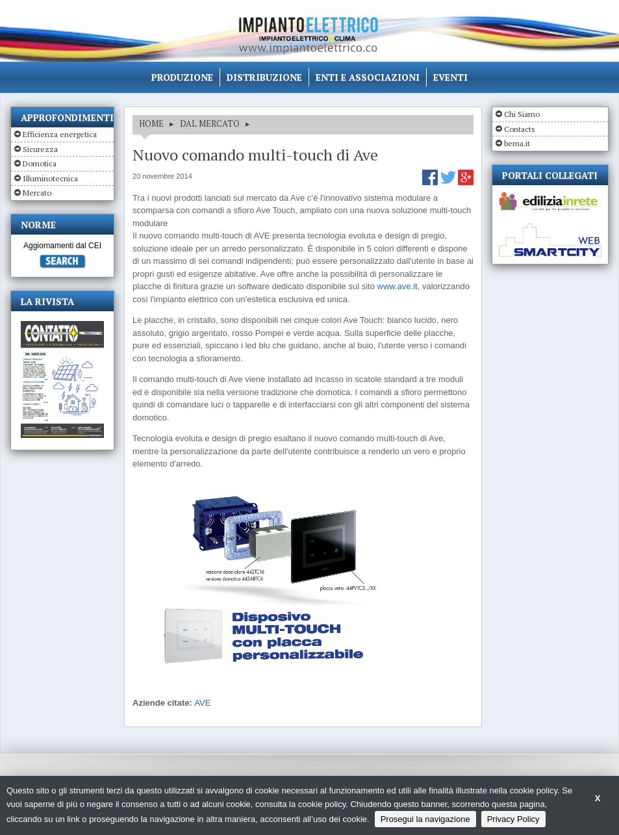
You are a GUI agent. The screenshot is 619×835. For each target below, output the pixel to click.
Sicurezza (40, 149)
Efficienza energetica (60, 134)
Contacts (519, 129)
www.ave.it (397, 286)
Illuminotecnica (50, 178)
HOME (151, 123)
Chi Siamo (522, 114)
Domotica (40, 163)
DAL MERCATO (210, 123)
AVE (202, 703)
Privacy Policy (513, 819)
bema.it (517, 143)
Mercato (37, 193)
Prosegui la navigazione (425, 819)
